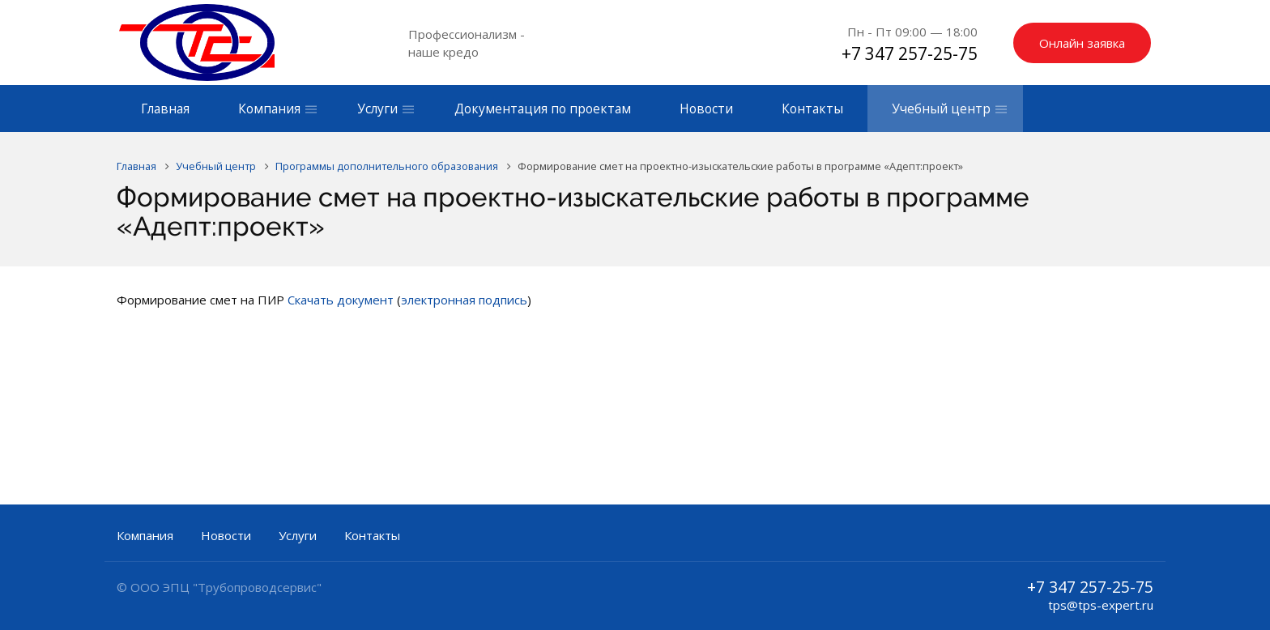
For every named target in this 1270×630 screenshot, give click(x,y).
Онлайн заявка (1082, 43)
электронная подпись (464, 300)
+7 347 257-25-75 (910, 53)
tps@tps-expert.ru (1100, 605)
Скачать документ (341, 300)
